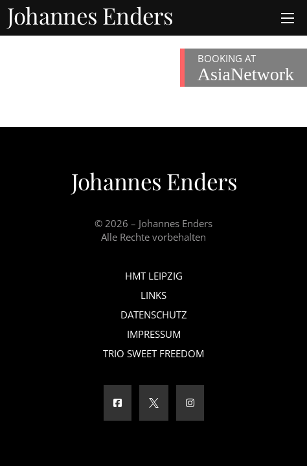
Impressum (154, 333)
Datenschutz (153, 314)
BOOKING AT (246, 68)
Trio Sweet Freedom (153, 353)
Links (153, 295)
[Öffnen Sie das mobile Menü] (287, 18)
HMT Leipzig (154, 275)
